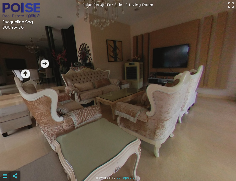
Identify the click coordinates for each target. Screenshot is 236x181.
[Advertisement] (118, 163)
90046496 (13, 27)
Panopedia (126, 177)
